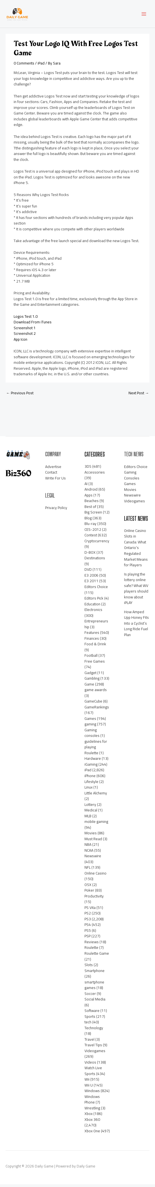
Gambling (92, 680)
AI (86, 486)
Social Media (94, 1001)
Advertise (53, 469)
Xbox (88, 1116)
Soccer (90, 996)
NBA (87, 847)
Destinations (94, 560)
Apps (88, 497)
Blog (88, 520)
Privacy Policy (56, 510)
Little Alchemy (95, 795)
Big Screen (93, 514)
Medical (90, 812)
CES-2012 (92, 532)
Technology (93, 1030)
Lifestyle (91, 784)
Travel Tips (93, 1047)
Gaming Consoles (131, 477)
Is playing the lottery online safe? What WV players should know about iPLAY (136, 591)
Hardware (92, 761)
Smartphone (94, 973)
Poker (89, 892)
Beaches (91, 503)
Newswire (92, 858)
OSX (87, 887)
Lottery (90, 807)
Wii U (88, 1087)
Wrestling (92, 1110)
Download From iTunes (33, 324)
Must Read (93, 841)
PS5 (87, 933)
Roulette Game (96, 955)
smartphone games (94, 987)
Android (91, 491)
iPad (41, 65)
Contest (90, 537)
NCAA (88, 852)
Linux (88, 789)
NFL (87, 869)
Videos (90, 1064)
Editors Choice (96, 589)
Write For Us (55, 480)
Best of (90, 509)
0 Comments (24, 65)
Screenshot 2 (25, 336)
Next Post (139, 395)
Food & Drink (95, 646)
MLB (87, 818)
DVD (88, 572)
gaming (90, 726)
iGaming (91, 766)
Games (90, 721)
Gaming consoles (92, 735)
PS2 (87, 915)
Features (91, 635)
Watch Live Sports (93, 1073)
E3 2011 (91, 583)
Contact (51, 474)
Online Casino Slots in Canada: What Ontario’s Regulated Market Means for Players (136, 550)
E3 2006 (91, 577)
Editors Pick (93, 600)
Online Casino (95, 875)
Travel (89, 1041)
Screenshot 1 (25, 330)
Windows (92, 1093)
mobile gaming (96, 824)
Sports (89, 1019)
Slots (88, 967)
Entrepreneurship (96, 626)
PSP (87, 938)
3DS (87, 468)
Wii (86, 1081)
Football (91, 657)
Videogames (94, 1053)
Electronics (93, 612)
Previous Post (19, 395)
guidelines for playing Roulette (95, 749)
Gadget (90, 675)
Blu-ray (90, 526)
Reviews (91, 944)
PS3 (87, 921)
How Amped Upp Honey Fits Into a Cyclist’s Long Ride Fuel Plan (136, 626)
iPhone (90, 778)
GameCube (93, 703)
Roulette (91, 950)
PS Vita (90, 910)
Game (89, 686)
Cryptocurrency (96, 543)
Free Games (94, 663)
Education (92, 606)
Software (92, 1013)
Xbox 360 (92, 1122)
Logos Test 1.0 (26, 319)
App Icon (20, 341)
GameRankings (96, 709)
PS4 (87, 927)
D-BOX (90, 554)
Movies (90, 835)
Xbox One (92, 1133)
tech (87, 1024)
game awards (95, 692)
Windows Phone (92, 1102)
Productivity (94, 898)
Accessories (94, 474)
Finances (91, 640)
